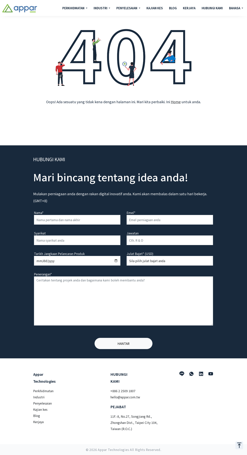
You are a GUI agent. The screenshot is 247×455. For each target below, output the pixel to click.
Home (176, 101)
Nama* (38, 212)
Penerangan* (43, 274)
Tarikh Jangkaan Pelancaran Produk (59, 253)
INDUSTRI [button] (101, 8)
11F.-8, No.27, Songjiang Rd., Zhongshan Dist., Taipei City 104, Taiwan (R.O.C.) (133, 422)
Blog (36, 415)
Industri (39, 397)
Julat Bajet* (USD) (140, 253)
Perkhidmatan (43, 391)
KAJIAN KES (154, 8)
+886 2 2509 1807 (122, 391)
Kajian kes (40, 409)
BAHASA (235, 8)
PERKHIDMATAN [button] (73, 8)
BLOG (173, 8)
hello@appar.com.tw (125, 397)
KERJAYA (189, 8)
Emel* (131, 212)
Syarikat (40, 233)
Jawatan (133, 233)
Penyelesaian (42, 403)
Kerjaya (38, 421)
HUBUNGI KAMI (212, 8)
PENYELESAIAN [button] (127, 8)
